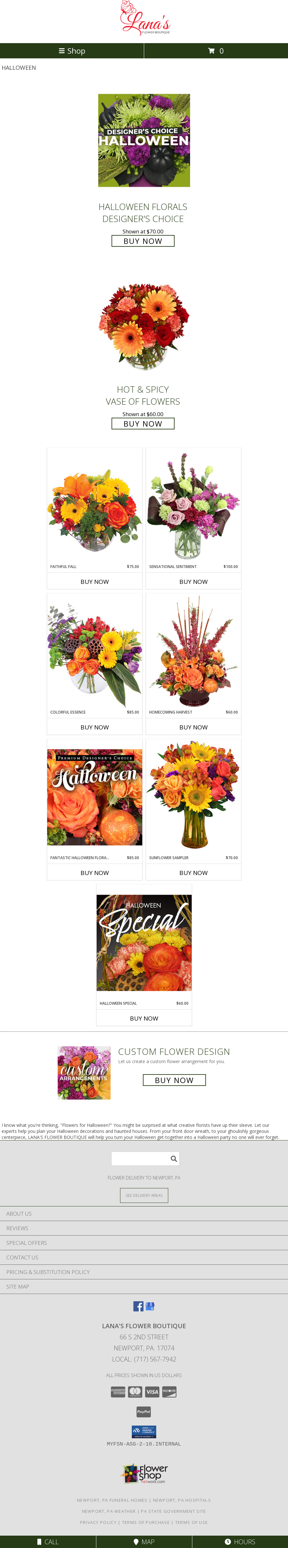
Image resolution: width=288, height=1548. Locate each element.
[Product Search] (145, 1159)
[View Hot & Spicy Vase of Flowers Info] (144, 323)
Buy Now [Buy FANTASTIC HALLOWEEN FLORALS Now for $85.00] (94, 873)
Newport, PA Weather (109, 1511)
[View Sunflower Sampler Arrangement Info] (193, 796)
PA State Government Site (173, 1511)
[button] (144, 1432)
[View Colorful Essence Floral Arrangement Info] (94, 651)
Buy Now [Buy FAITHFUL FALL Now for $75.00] (94, 582)
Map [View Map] (144, 1542)
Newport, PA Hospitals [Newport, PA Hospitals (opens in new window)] (182, 1500)
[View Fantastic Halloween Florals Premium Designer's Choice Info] (94, 797)
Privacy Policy (98, 1522)
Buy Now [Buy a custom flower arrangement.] (174, 1080)
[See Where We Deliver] (144, 1195)
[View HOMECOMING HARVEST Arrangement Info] (193, 651)
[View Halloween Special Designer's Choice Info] (144, 942)
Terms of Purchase (146, 1522)
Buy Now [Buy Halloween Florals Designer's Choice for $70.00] (143, 241)
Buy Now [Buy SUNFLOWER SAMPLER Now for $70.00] (193, 873)
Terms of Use (191, 1522)
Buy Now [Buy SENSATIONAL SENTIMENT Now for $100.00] (193, 582)
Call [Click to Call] (48, 1542)
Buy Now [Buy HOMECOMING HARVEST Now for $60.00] (193, 727)
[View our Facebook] (138, 1309)
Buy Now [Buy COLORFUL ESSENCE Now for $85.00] (94, 727)
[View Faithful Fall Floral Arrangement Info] (94, 505)
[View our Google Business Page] (150, 1309)
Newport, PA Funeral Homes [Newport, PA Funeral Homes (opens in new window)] (112, 1500)
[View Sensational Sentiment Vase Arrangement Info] (193, 506)
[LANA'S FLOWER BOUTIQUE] (144, 34)
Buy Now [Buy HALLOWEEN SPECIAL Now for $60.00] (144, 1018)
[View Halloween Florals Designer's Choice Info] (144, 140)
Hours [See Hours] (240, 1542)
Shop (72, 50)
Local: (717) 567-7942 (144, 1359)
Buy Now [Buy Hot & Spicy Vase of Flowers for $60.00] (143, 423)
